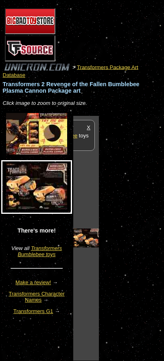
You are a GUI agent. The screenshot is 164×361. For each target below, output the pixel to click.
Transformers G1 (33, 311)
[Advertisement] (131, 238)
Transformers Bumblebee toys (39, 251)
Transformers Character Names (37, 297)
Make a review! (33, 282)
